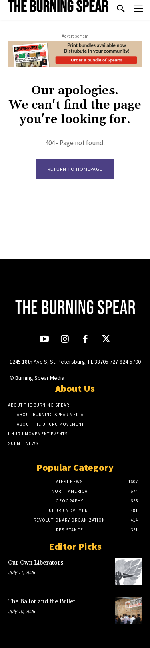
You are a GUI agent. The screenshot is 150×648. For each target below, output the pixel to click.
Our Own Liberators (35, 563)
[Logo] (58, 6)
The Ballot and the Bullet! (43, 601)
